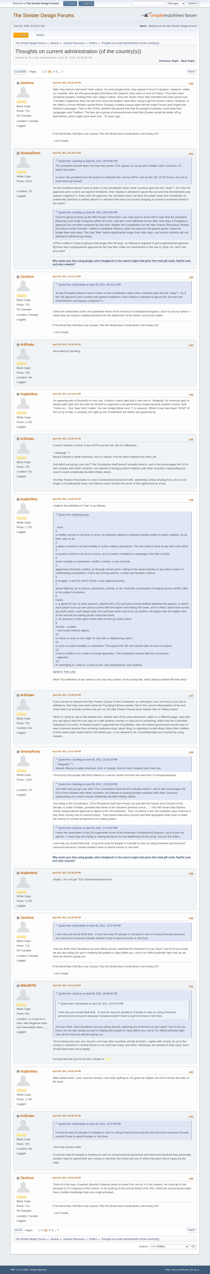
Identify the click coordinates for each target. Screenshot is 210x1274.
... (59, 71)
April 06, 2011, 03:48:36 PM (66, 917)
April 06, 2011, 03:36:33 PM (66, 873)
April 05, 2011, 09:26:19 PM (66, 344)
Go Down (20, 72)
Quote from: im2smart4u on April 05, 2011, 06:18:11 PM (89, 284)
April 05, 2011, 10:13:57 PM (66, 394)
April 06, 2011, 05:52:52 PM (66, 1178)
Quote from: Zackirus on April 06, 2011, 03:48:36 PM (87, 993)
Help (167, 1269)
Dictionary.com (80, 514)
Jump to (143, 1246)
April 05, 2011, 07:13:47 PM (66, 276)
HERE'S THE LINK (64, 671)
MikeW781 (28, 985)
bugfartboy (29, 394)
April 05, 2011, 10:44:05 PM (66, 695)
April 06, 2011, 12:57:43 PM (66, 751)
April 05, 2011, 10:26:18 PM (66, 438)
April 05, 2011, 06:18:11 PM (66, 153)
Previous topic (169, 60)
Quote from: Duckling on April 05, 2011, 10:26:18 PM (87, 759)
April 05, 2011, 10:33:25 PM (66, 499)
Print (191, 72)
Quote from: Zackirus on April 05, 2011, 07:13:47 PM (87, 828)
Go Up (18, 1230)
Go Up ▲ (195, 1269)
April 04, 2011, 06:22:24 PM (66, 82)
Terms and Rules (180, 1269)
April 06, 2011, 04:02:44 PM (66, 1071)
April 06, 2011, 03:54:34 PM (66, 985)
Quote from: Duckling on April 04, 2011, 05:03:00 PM (87, 161)
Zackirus (27, 83)
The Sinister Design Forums (43, 15)
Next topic (188, 60)
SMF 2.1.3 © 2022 (19, 1269)
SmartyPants (31, 153)
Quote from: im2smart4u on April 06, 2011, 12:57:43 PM (89, 925)
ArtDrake (27, 344)
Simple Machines (38, 1269)
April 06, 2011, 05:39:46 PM (66, 1116)
